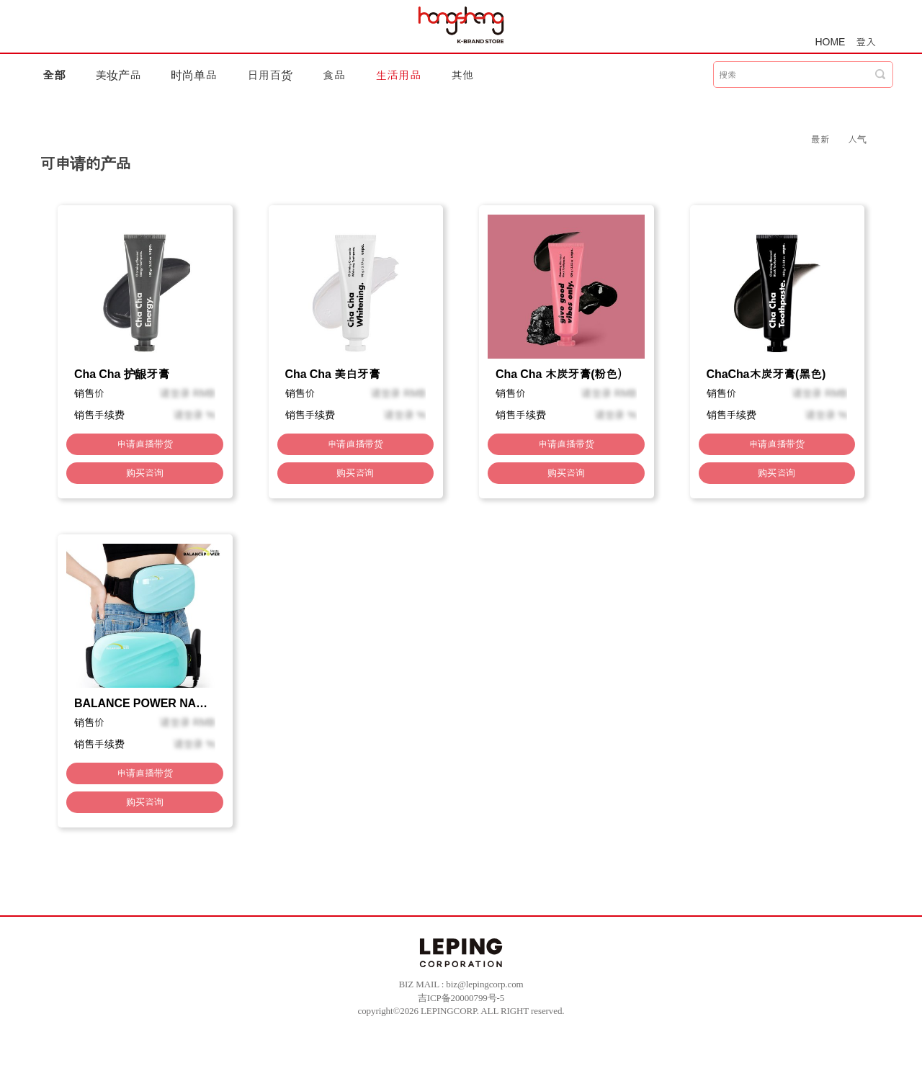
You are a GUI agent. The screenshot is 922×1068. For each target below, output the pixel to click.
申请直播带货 (144, 444)
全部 (54, 75)
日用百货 (270, 75)
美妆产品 (118, 75)
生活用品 (398, 75)
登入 (866, 42)
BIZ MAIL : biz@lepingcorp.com (460, 984)
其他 (462, 75)
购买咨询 (145, 472)
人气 (857, 139)
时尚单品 (194, 75)
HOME (830, 42)
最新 (820, 139)
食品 (334, 75)
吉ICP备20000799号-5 (461, 997)
